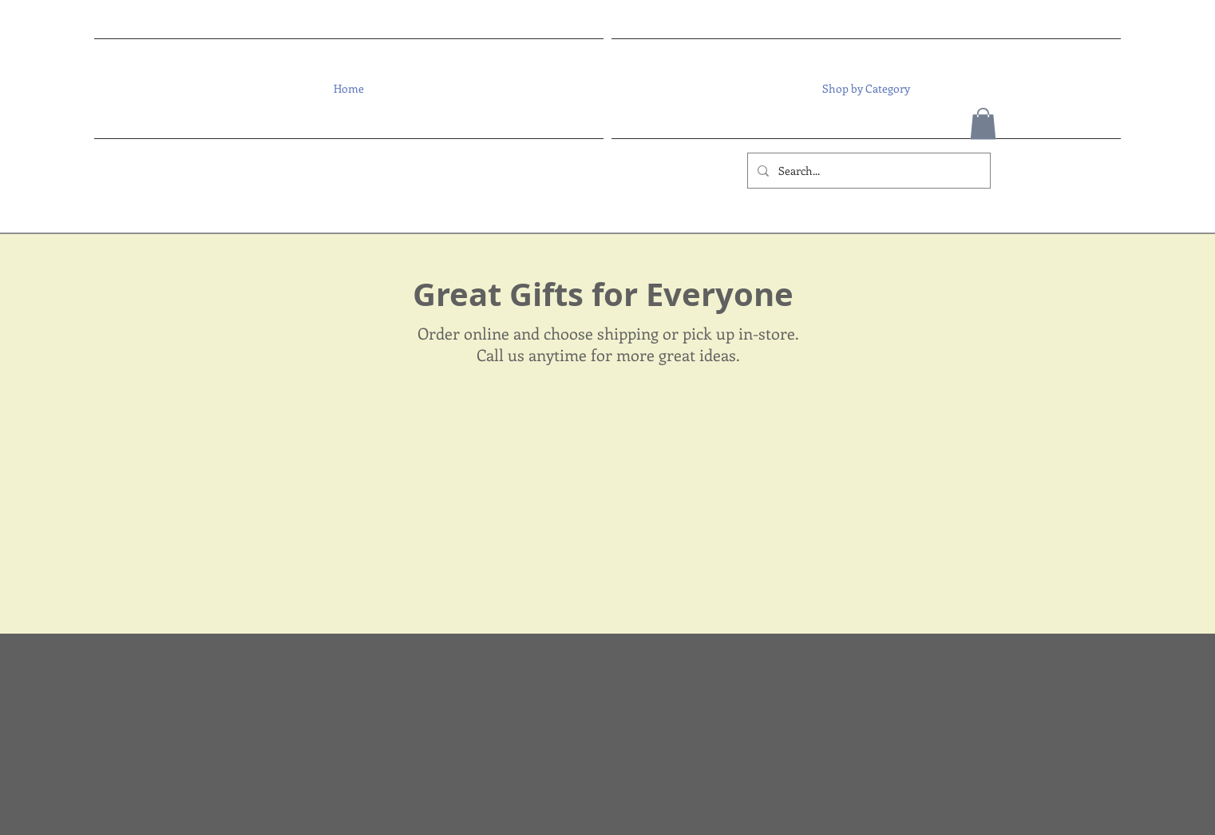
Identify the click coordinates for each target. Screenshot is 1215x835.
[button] (864, 88)
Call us (500, 354)
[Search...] (867, 170)
